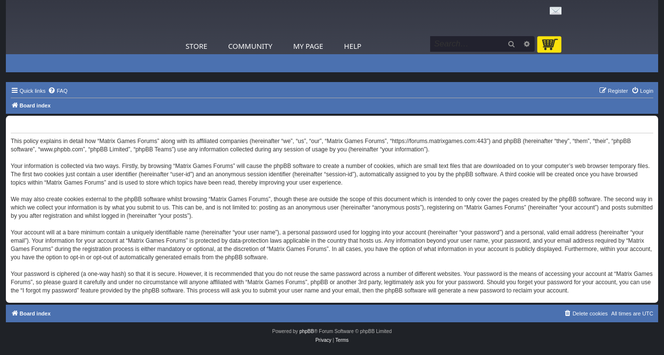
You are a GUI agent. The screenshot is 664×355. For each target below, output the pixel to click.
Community (250, 46)
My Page (308, 46)
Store (197, 46)
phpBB (306, 331)
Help (353, 46)
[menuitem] (57, 91)
